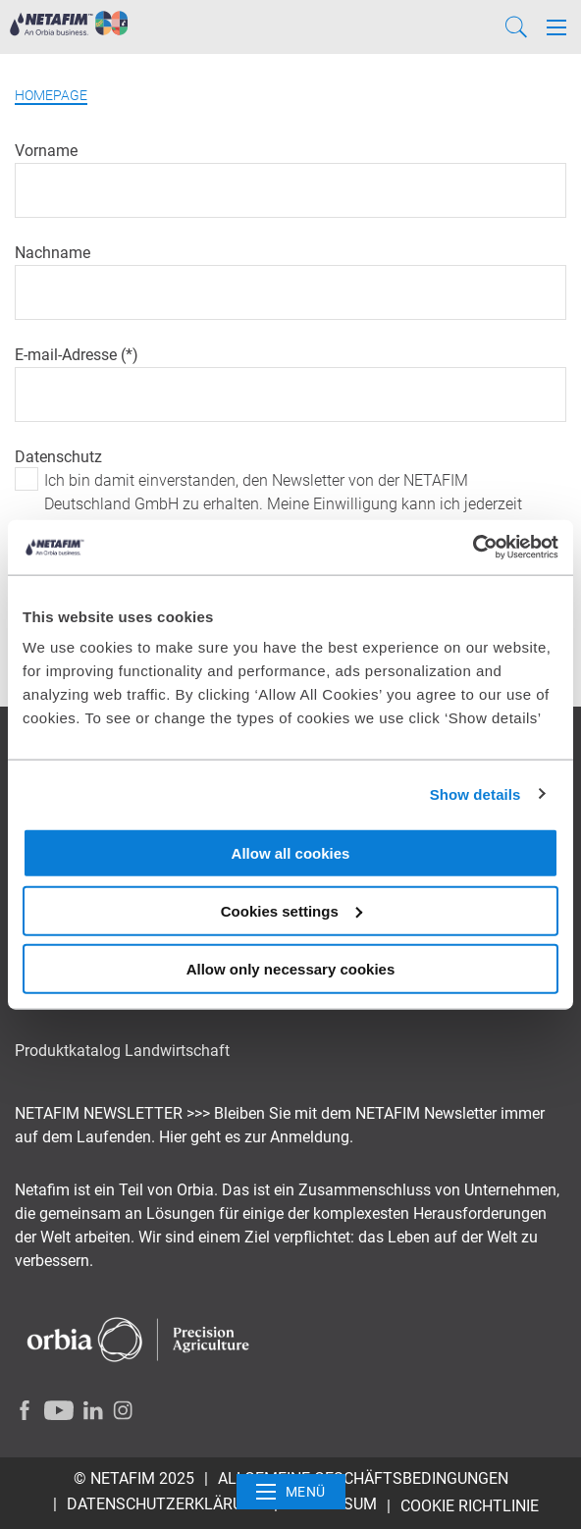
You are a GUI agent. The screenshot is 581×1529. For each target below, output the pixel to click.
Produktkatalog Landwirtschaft (122, 1050)
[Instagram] (122, 1410)
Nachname (52, 252)
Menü (291, 1492)
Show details (475, 793)
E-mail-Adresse (68, 354)
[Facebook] (24, 1410)
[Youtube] (59, 1410)
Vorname (46, 150)
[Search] (516, 27)
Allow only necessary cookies (291, 968)
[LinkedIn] (93, 1410)
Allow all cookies (291, 853)
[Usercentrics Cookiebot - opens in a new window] (472, 547)
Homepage (51, 95)
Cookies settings (291, 910)
